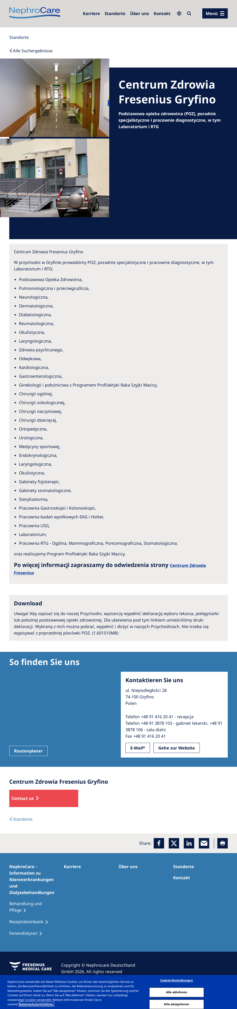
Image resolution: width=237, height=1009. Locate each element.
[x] (174, 843)
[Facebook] (159, 843)
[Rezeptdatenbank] (31, 921)
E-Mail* (137, 748)
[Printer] (222, 843)
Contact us (23, 798)
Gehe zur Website (176, 748)
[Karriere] (91, 13)
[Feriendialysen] (28, 933)
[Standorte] (19, 37)
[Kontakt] (162, 13)
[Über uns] (139, 13)
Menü (212, 13)
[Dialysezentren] (115, 13)
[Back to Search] (31, 50)
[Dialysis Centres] (20, 819)
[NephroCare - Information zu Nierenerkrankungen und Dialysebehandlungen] (36, 879)
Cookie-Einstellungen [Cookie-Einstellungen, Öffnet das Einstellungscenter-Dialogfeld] (176, 980)
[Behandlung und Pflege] (36, 907)
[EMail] (204, 843)
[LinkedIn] (189, 843)
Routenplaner (28, 751)
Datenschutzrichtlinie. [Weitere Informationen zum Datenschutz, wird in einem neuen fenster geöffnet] (36, 1004)
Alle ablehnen (176, 992)
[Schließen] (230, 991)
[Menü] (215, 13)
